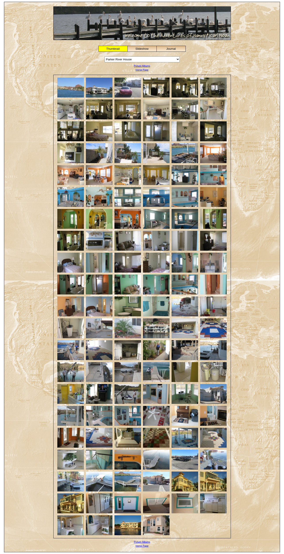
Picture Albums (142, 66)
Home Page (141, 70)
